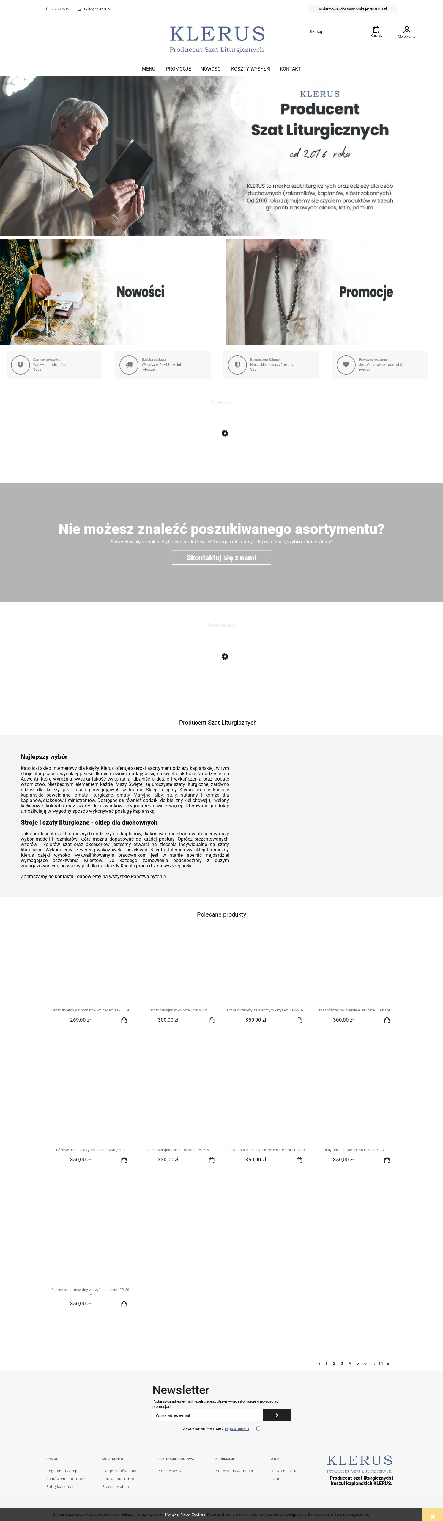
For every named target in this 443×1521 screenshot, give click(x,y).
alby (158, 795)
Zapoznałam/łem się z (216, 1428)
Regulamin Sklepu (63, 1471)
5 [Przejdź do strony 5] (358, 1363)
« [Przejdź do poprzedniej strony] (319, 1363)
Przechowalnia (115, 1487)
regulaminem (237, 1428)
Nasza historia (284, 1471)
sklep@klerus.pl (97, 9)
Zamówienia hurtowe (65, 1479)
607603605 (59, 9)
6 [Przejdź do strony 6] (365, 1363)
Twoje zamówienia (119, 1471)
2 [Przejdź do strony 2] (334, 1363)
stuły (172, 795)
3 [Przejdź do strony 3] (342, 1363)
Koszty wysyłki (172, 1471)
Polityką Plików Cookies (185, 1514)
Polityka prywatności (234, 1471)
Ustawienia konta (118, 1479)
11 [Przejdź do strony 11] (381, 1363)
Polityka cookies (61, 1487)
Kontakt (278, 1479)
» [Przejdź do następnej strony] (388, 1363)
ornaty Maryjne (133, 795)
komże (212, 795)
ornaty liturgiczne (94, 795)
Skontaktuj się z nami (221, 557)
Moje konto (407, 37)
